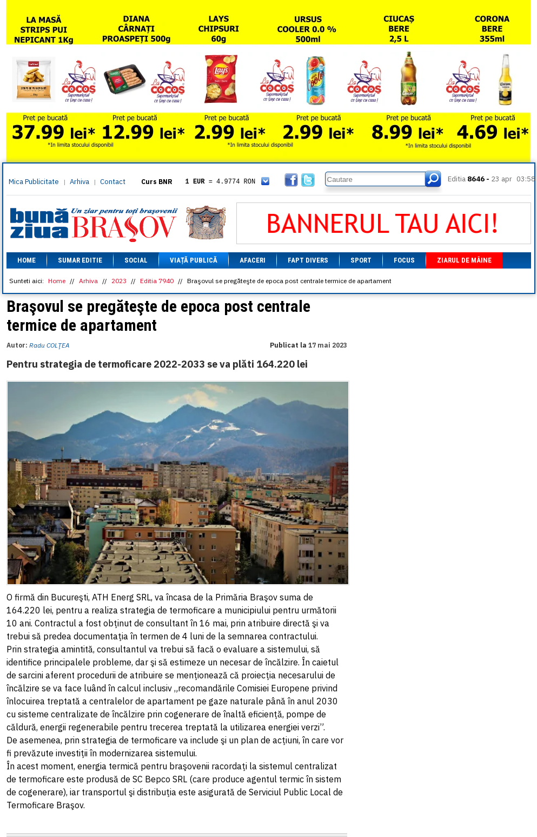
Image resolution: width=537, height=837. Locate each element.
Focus (404, 260)
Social (136, 260)
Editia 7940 (157, 281)
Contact (112, 181)
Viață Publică (193, 260)
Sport (361, 260)
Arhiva (79, 181)
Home (26, 260)
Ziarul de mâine (464, 260)
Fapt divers (308, 260)
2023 (119, 281)
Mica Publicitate (34, 181)
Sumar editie (80, 260)
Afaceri (253, 260)
